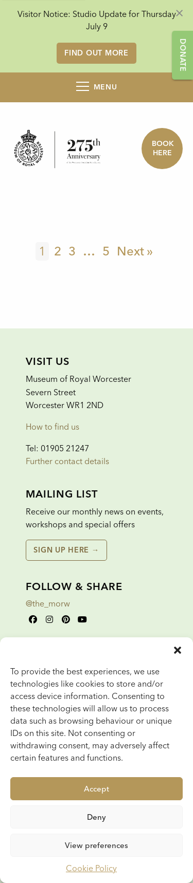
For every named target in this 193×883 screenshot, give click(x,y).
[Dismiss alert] (179, 12)
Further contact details (67, 461)
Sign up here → (66, 550)
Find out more (96, 53)
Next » (135, 251)
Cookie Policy (91, 868)
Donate (182, 55)
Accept (96, 789)
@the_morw (48, 604)
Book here (163, 148)
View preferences (96, 845)
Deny (96, 817)
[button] (177, 650)
